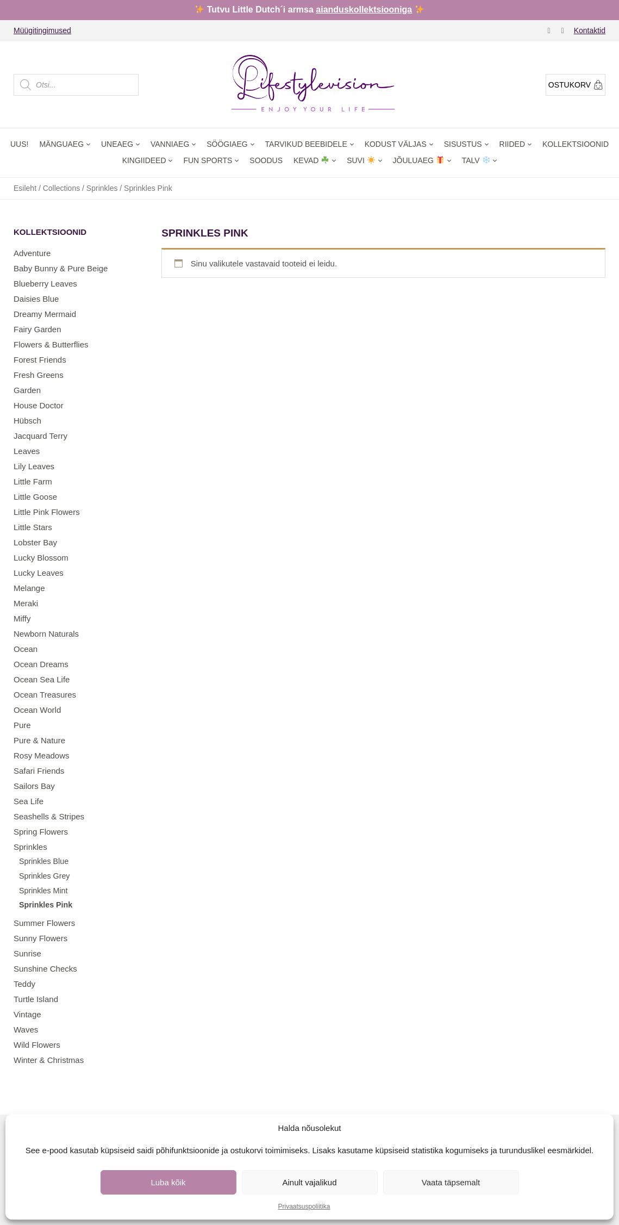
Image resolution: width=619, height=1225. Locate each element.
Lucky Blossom (41, 557)
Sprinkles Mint (43, 890)
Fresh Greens (39, 375)
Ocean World (37, 709)
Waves (26, 1029)
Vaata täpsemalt (451, 1182)
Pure (22, 725)
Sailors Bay (34, 786)
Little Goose (35, 496)
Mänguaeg (61, 144)
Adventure (32, 253)
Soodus (266, 160)
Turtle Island (36, 999)
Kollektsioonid (575, 144)
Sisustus (463, 144)
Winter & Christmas (49, 1060)
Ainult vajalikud (309, 1182)
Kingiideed (144, 160)
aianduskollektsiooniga (364, 9)
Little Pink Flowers (47, 512)
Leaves (27, 451)
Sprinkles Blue (43, 861)
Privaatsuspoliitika (304, 1206)
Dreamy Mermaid (45, 314)
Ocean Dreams (41, 664)
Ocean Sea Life (42, 679)
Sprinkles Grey (44, 876)
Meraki (26, 603)
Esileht (25, 188)
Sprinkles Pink (45, 904)
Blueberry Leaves (45, 283)
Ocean (25, 649)
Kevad (311, 160)
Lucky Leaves (39, 572)
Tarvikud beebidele (306, 144)
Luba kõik (168, 1182)
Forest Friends (40, 359)
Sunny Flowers (40, 938)
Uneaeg (117, 144)
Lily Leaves (34, 466)
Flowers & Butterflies (51, 344)
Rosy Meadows (42, 755)
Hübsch (27, 420)
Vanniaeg (170, 144)
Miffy (22, 618)
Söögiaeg (227, 144)
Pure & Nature (39, 740)
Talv (476, 160)
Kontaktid (589, 30)
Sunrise (27, 953)
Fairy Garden (37, 329)
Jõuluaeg (418, 160)
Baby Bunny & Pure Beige (61, 268)
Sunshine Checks (45, 968)
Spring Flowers (41, 831)
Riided (512, 144)
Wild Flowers (37, 1044)
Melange (29, 588)
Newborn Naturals (46, 633)
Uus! (19, 144)
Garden (27, 390)
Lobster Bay (35, 542)
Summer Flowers (44, 923)
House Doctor (39, 405)
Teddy (24, 983)
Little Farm (33, 481)
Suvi (361, 160)
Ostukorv (575, 85)
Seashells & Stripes (49, 816)
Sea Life (28, 801)
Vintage (27, 1014)
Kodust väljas (396, 144)
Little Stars (33, 527)
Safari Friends (39, 770)
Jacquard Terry (40, 435)
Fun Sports (207, 160)
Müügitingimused (42, 30)
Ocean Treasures (45, 694)
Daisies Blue (36, 298)
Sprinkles (102, 188)
